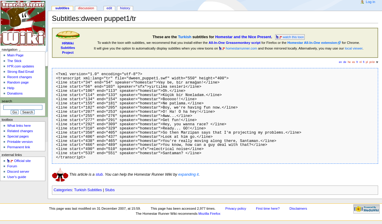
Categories (63, 190)
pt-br (372, 62)
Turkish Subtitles (88, 190)
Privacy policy (235, 208)
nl (361, 62)
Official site (22, 161)
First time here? (268, 208)
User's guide (16, 177)
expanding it (188, 174)
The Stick (14, 61)
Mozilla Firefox (209, 213)
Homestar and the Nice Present (243, 37)
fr (357, 62)
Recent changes (19, 77)
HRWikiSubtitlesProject (68, 47)
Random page (18, 82)
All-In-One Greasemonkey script (235, 42)
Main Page (15, 55)
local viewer (353, 48)
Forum (12, 166)
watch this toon (293, 37)
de (344, 62)
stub (99, 174)
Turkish (184, 37)
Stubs (110, 190)
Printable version (20, 141)
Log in (370, 2)
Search (7, 101)
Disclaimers (298, 208)
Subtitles (62, 8)
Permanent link (18, 147)
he (349, 62)
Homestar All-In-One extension (312, 42)
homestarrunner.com (241, 48)
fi (363, 62)
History (125, 8)
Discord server (18, 171)
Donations (15, 93)
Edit (109, 8)
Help (10, 88)
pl (367, 62)
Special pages (18, 136)
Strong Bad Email (20, 71)
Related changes (20, 131)
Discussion (86, 8)
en (340, 62)
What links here (19, 125)
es (353, 62)
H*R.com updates (20, 66)
